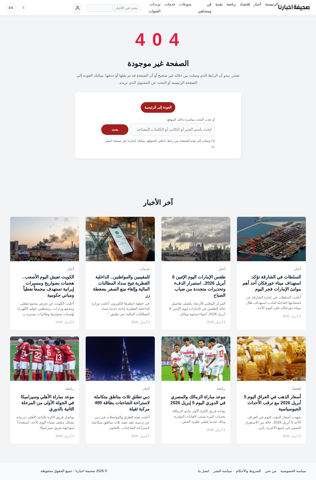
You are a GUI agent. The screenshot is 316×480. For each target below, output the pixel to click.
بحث (115, 129)
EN (11, 8)
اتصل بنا (204, 471)
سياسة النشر (222, 471)
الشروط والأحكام (248, 471)
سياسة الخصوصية (293, 471)
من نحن (270, 471)
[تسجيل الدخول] (77, 7)
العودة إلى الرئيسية (158, 107)
